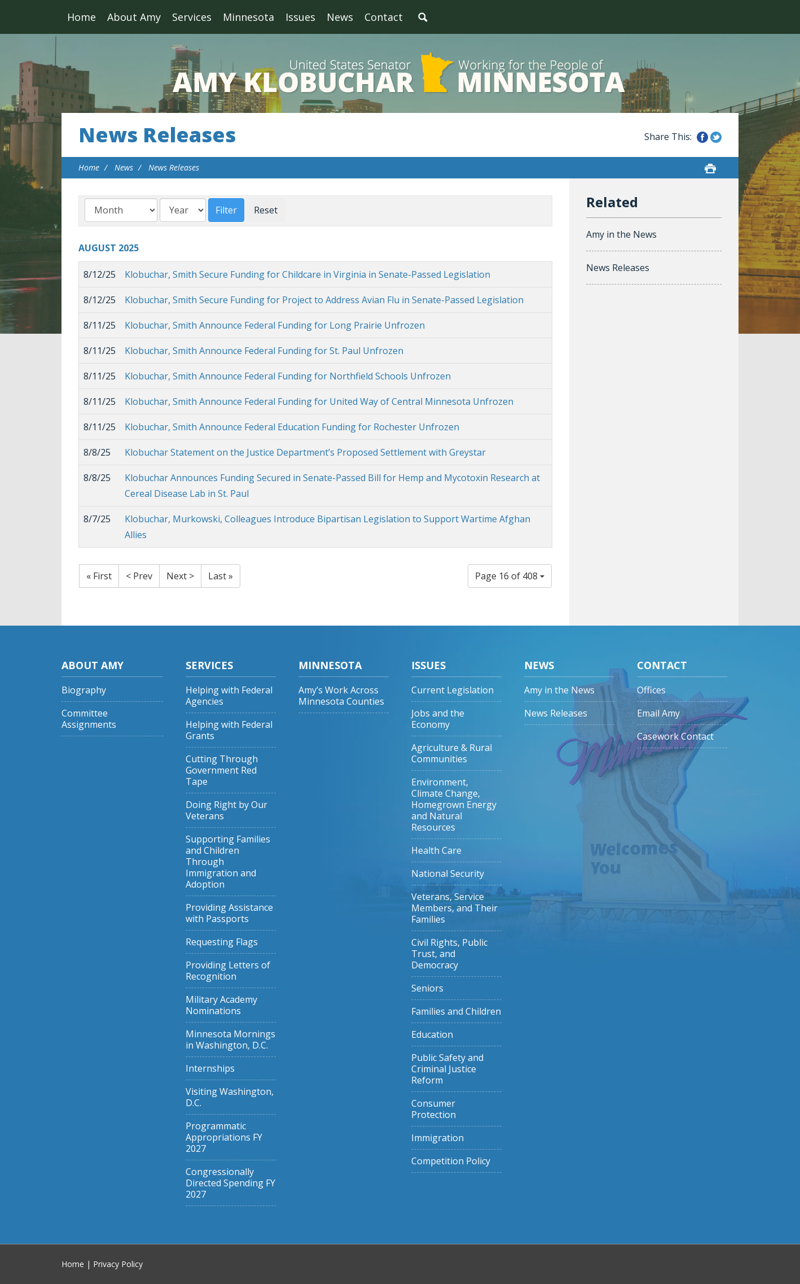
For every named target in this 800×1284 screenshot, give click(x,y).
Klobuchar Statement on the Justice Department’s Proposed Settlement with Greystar (305, 452)
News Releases (157, 135)
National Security (447, 874)
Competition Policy (450, 1161)
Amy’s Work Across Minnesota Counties (341, 695)
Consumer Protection (433, 1109)
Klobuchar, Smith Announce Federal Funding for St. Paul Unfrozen (264, 350)
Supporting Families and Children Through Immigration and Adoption (228, 861)
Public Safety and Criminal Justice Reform (447, 1069)
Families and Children (456, 1011)
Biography (83, 690)
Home (81, 17)
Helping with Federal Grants (229, 730)
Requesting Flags (222, 942)
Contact (383, 17)
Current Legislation (452, 690)
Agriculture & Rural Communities (451, 753)
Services (192, 17)
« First (99, 576)
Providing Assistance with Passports (229, 913)
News (340, 17)
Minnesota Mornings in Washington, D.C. (230, 1039)
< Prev (139, 576)
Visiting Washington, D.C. (230, 1097)
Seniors (427, 988)
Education (432, 1035)
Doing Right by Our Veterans (226, 810)
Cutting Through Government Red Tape (222, 770)
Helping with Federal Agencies (229, 695)
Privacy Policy (118, 1264)
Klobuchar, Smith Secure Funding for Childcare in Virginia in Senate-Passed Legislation (307, 274)
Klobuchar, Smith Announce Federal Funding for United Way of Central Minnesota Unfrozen (319, 401)
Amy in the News (621, 234)
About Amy (134, 17)
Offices (651, 690)
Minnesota (248, 17)
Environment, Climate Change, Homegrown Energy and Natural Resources (453, 804)
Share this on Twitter (716, 137)
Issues (300, 17)
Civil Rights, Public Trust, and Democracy (449, 954)
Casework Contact (675, 737)
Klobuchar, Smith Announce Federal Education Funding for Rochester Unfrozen (292, 427)
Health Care (436, 851)
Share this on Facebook (702, 137)
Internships (210, 1069)
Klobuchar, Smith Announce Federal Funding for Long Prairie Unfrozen (275, 325)
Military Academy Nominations (221, 1005)
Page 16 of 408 (509, 576)
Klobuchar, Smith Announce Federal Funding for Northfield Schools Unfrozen (288, 376)
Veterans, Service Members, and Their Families (454, 908)
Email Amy (658, 713)
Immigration (437, 1138)
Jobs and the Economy (437, 719)
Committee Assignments (88, 719)
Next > (180, 576)
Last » (220, 576)
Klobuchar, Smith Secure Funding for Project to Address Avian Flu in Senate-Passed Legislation (324, 300)
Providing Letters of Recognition (228, 970)
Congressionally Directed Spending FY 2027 (230, 1183)
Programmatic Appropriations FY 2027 (224, 1137)
